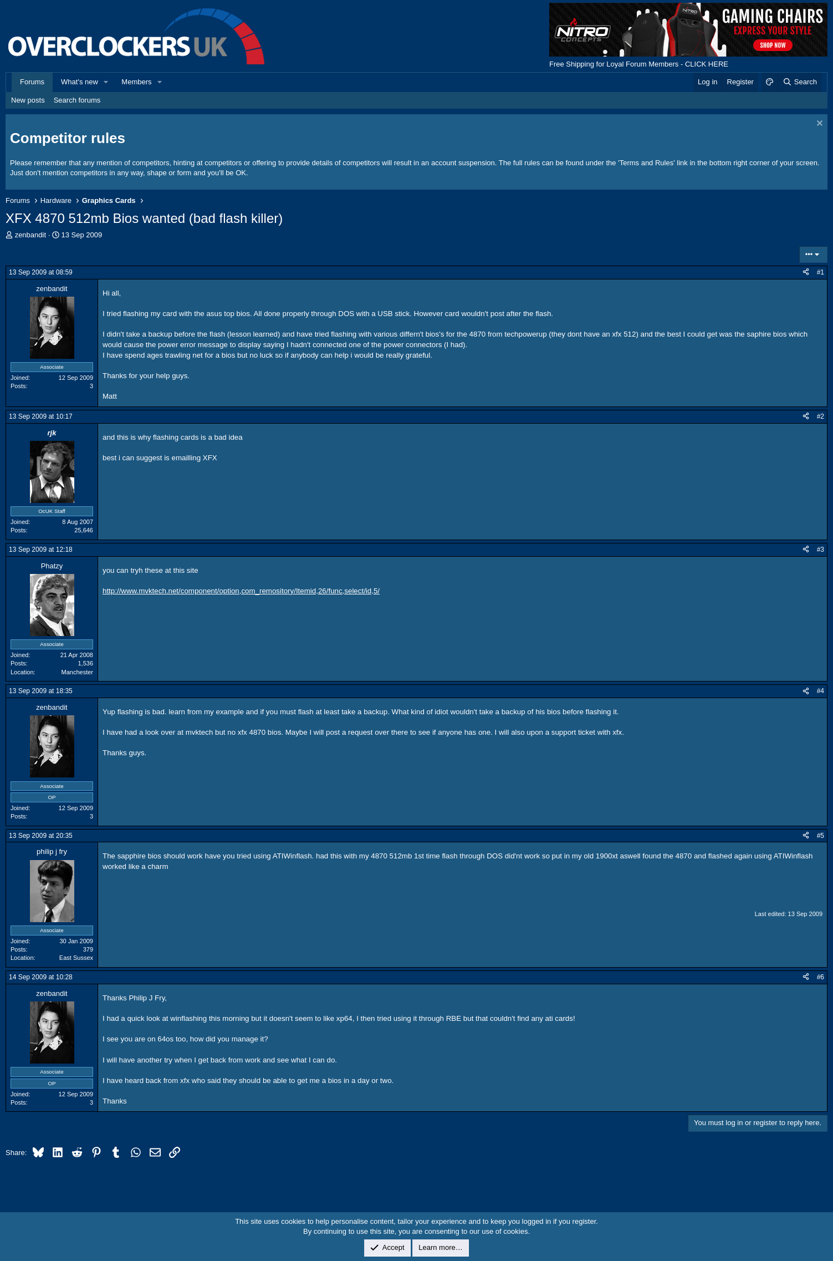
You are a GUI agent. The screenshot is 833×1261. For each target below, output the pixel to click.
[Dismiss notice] (818, 124)
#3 (820, 549)
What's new (79, 82)
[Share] (806, 272)
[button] (106, 82)
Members (136, 82)
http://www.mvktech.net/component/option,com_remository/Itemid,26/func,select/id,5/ (241, 591)
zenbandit (30, 235)
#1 (820, 272)
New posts (28, 100)
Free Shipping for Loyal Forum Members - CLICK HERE (638, 64)
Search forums (77, 100)
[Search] (799, 82)
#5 (820, 836)
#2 (820, 416)
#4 (820, 691)
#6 (820, 977)
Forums (32, 82)
